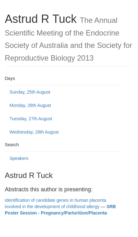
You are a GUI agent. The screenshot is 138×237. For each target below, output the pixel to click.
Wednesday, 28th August (34, 132)
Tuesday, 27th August (31, 118)
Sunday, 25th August (30, 92)
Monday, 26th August (30, 105)
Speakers (19, 158)
